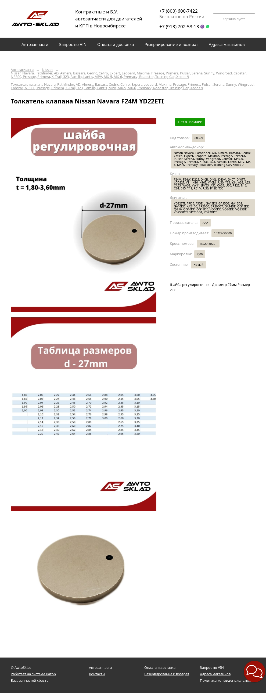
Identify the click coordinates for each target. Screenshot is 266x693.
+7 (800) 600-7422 (178, 11)
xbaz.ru (43, 680)
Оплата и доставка (159, 667)
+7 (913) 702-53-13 (179, 26)
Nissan (47, 69)
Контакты (97, 674)
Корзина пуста (234, 19)
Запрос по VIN (212, 667)
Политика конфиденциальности (227, 680)
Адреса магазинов (215, 674)
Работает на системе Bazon (33, 674)
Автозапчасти (22, 69)
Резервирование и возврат (166, 674)
